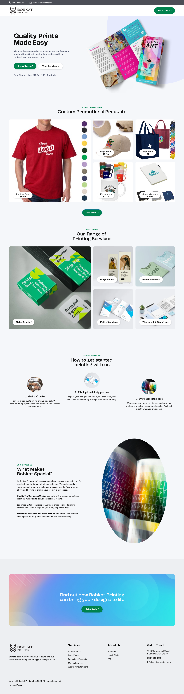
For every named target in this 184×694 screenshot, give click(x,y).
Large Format (74, 655)
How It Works (113, 655)
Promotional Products (77, 659)
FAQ (109, 659)
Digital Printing (74, 651)
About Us (112, 651)
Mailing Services (75, 662)
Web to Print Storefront (78, 666)
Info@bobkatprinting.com (159, 662)
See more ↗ (92, 213)
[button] (164, 10)
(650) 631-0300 (18, 2)
